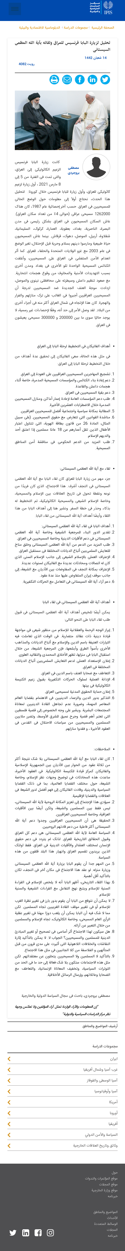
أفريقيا (113, 1124)
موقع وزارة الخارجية (104, 1190)
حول (115, 1173)
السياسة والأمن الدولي (101, 1135)
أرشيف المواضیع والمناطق (100, 1026)
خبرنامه (113, 1196)
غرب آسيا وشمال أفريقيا (100, 1070)
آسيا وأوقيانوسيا (106, 1091)
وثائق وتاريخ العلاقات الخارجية (95, 1146)
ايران (114, 1059)
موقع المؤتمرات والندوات (101, 1179)
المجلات (112, 1230)
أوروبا (114, 1113)
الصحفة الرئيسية (102, 28)
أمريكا (113, 1102)
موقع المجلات (108, 1185)
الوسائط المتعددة (106, 1224)
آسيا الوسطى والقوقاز (102, 1081)
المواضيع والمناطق (105, 1212)
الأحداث (112, 1218)
